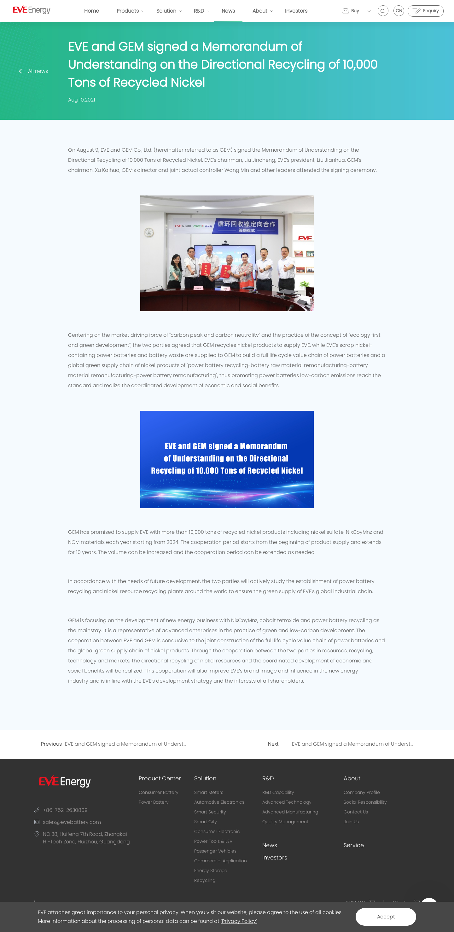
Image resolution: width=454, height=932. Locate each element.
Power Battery (154, 802)
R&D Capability (278, 792)
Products (128, 11)
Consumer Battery (158, 792)
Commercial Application (220, 861)
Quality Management (285, 822)
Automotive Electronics (219, 802)
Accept (386, 916)
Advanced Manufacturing (290, 812)
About (260, 11)
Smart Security (210, 812)
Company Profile (362, 792)
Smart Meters (208, 792)
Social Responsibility (365, 802)
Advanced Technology (286, 802)
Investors (296, 11)
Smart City (205, 822)
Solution (166, 11)
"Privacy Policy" (239, 921)
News (228, 11)
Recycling (204, 880)
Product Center (160, 779)
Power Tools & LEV (213, 841)
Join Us (351, 822)
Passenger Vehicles (215, 851)
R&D (199, 11)
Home (91, 11)
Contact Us (356, 812)
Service (354, 845)
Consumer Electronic (217, 832)
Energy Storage (210, 871)
